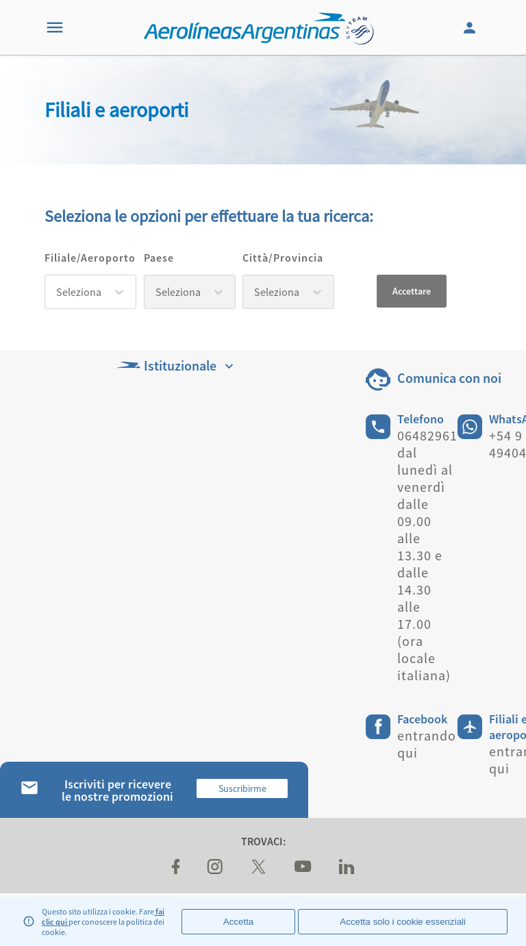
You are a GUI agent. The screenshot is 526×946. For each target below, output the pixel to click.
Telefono (420, 419)
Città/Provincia (282, 257)
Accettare (411, 291)
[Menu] (55, 27)
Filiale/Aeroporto (90, 257)
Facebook (422, 719)
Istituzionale (176, 365)
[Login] (471, 27)
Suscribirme (242, 788)
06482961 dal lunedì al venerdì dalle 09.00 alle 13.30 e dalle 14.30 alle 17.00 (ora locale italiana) (427, 555)
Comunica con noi (449, 377)
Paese (159, 257)
